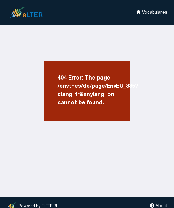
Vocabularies (151, 12)
